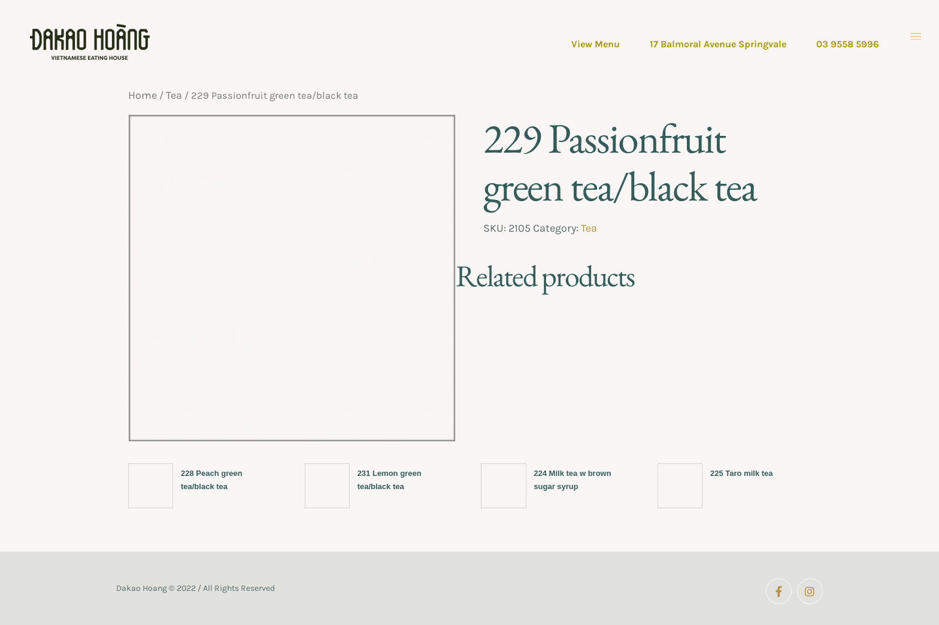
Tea (174, 95)
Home (142, 95)
